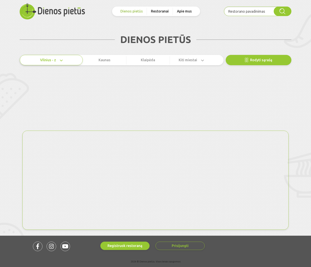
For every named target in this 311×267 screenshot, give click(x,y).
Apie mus (184, 11)
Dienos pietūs (131, 11)
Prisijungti (180, 246)
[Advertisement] (155, 101)
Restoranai (160, 11)
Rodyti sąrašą (258, 60)
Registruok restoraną (125, 246)
